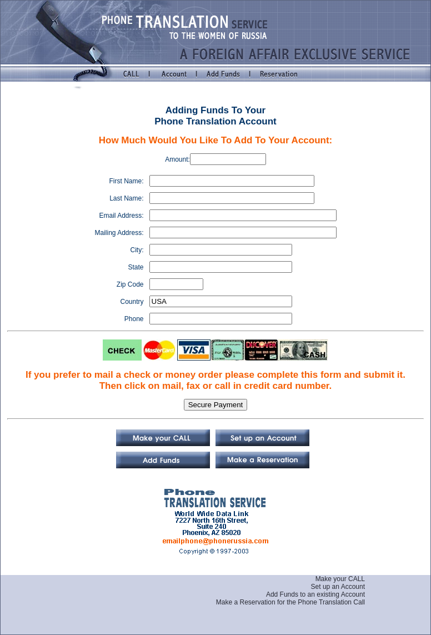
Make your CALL (340, 579)
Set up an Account (338, 587)
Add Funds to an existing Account (315, 594)
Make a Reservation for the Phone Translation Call (290, 602)
